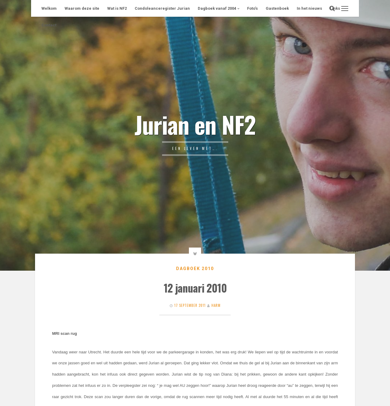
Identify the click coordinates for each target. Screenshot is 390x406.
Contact (48, 25)
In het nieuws (309, 8)
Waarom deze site (82, 8)
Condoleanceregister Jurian (162, 8)
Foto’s (252, 8)
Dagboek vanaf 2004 (217, 8)
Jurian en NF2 (195, 124)
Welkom (49, 8)
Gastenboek (277, 8)
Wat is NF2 (117, 8)
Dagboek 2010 (195, 268)
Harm (216, 305)
